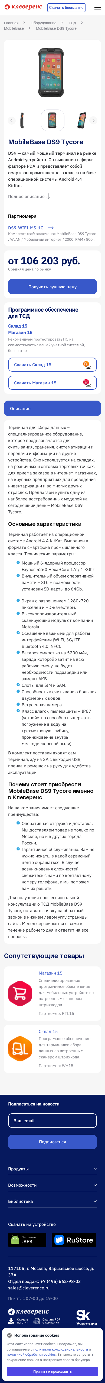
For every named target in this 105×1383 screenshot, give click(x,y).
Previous (12, 121)
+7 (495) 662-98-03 (60, 1281)
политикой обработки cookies (31, 1354)
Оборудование (43, 23)
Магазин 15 (20, 332)
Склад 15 (17, 326)
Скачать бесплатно (66, 7)
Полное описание (30, 196)
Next (93, 120)
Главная (11, 23)
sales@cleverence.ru (29, 1287)
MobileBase (14, 28)
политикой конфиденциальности (60, 1349)
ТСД (72, 23)
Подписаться (52, 1141)
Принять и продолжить (52, 1371)
